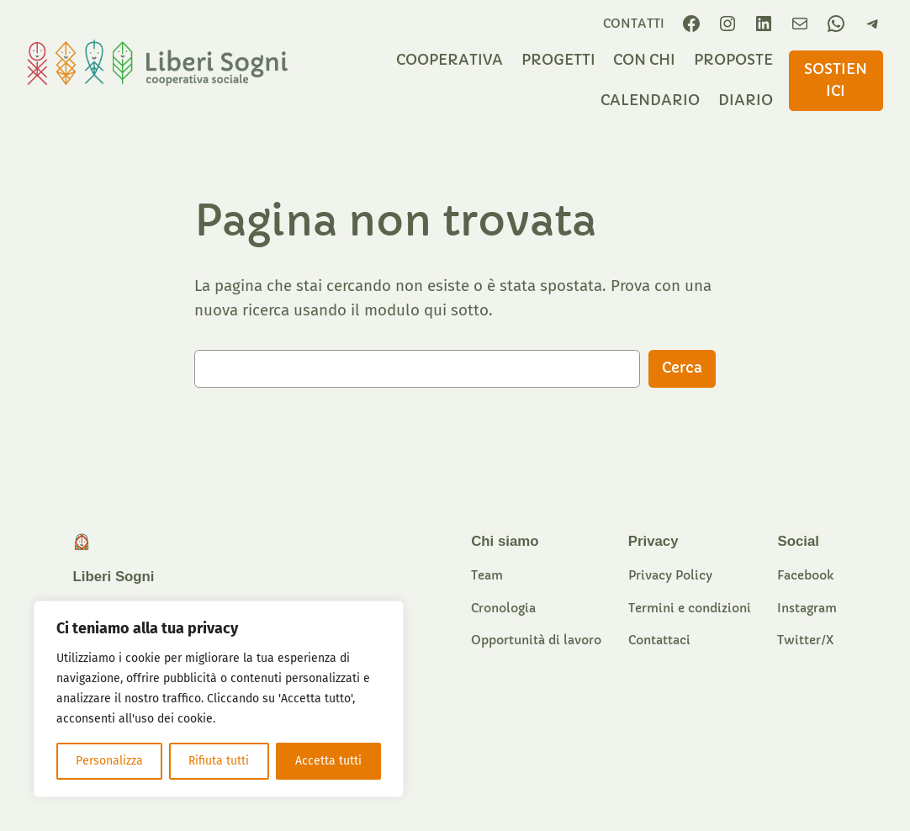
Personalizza (109, 761)
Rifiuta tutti (218, 761)
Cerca (682, 368)
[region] (219, 699)
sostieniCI (835, 80)
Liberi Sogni (114, 577)
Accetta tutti (328, 761)
